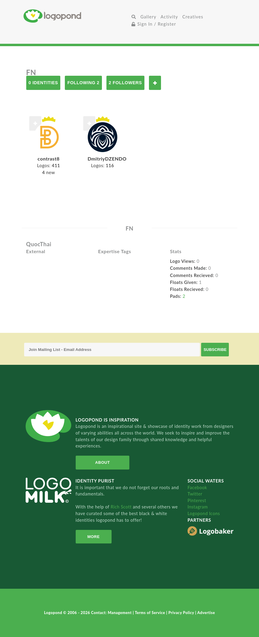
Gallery (148, 16)
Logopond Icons (204, 513)
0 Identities (43, 82)
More (93, 536)
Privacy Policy (181, 612)
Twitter (195, 493)
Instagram (198, 506)
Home (76, 16)
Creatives (192, 16)
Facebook (197, 487)
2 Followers (125, 82)
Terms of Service (150, 612)
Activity (169, 16)
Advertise (206, 612)
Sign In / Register (153, 24)
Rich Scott (122, 506)
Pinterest (197, 500)
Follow (155, 83)
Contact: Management (112, 612)
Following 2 (83, 82)
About (102, 462)
